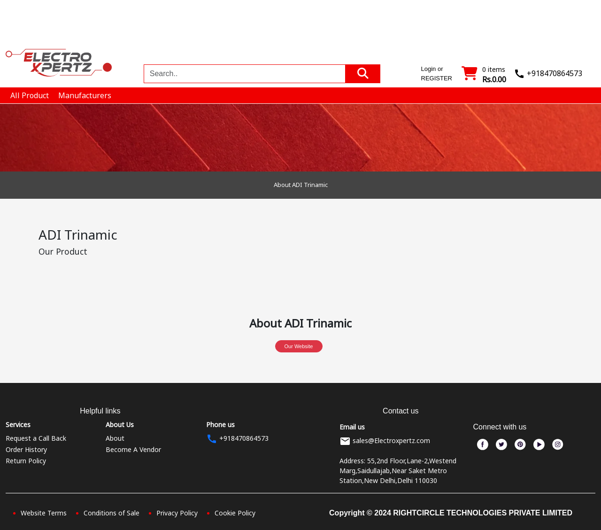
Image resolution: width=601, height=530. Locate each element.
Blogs (515, 22)
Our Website (299, 346)
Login (539, 31)
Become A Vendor (133, 449)
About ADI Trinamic (301, 184)
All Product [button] (29, 95)
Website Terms (44, 512)
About (115, 438)
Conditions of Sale (111, 512)
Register (571, 31)
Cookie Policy (235, 512)
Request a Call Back (36, 438)
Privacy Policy (177, 512)
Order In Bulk (477, 28)
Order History (26, 449)
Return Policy (26, 460)
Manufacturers (431, 31)
